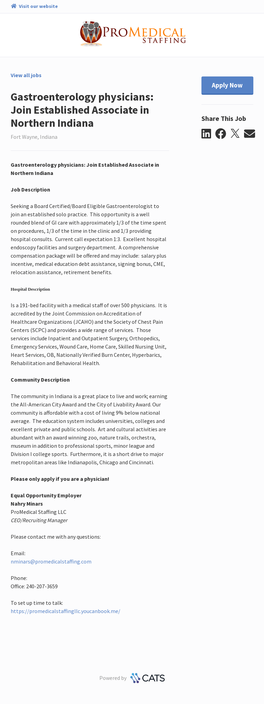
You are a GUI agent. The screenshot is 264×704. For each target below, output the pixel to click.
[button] (208, 134)
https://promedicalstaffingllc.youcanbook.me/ (65, 611)
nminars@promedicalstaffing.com (51, 561)
